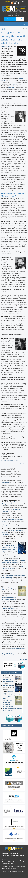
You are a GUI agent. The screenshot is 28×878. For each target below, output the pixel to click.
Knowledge (5, 855)
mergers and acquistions (17, 648)
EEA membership (8, 685)
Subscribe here (7, 679)
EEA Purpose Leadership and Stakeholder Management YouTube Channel (8, 702)
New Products (13, 853)
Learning (14, 1)
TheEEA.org (5, 482)
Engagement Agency (9, 608)
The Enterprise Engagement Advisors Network (9, 549)
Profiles (12, 855)
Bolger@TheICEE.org (8, 654)
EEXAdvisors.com (8, 681)
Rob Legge (11, 87)
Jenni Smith (14, 84)
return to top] (23, 464)
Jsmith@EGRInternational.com (9, 460)
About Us (7, 1)
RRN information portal (12, 560)
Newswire (5, 853)
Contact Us (21, 1)
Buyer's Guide (20, 855)
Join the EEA (5, 534)
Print (25, 28)
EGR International (6, 46)
